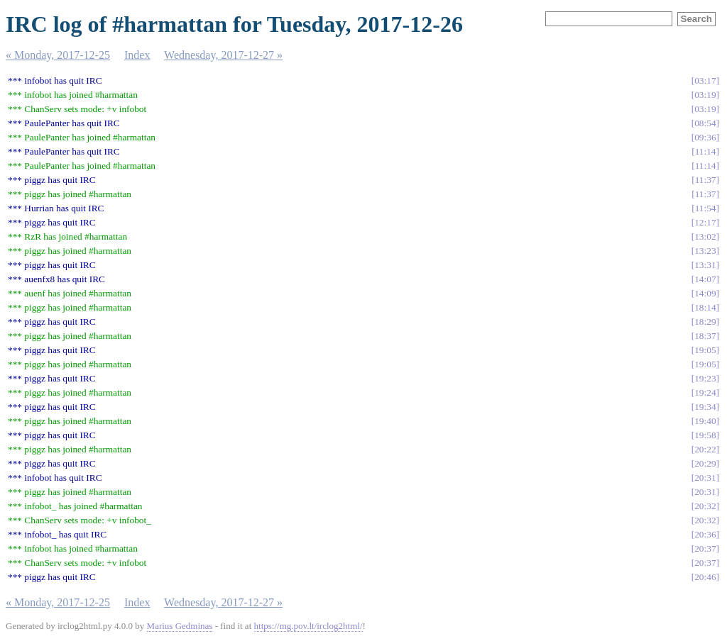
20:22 (705, 449)
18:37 (705, 335)
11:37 (705, 179)
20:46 (705, 577)
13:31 (705, 265)
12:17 (705, 222)
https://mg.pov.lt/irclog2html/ (308, 625)
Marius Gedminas (180, 625)
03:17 (705, 80)
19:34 (705, 406)
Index (137, 55)
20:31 (705, 477)
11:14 (705, 151)
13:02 (705, 236)
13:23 (705, 250)
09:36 (705, 137)
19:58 (705, 435)
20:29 (705, 463)
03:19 (705, 94)
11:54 (705, 208)
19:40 (705, 421)
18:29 (705, 321)
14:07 (705, 279)
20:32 (705, 506)
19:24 (705, 392)
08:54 (705, 123)
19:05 (705, 350)
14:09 (705, 293)
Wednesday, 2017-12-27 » (223, 55)
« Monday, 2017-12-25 (58, 55)
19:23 (705, 378)
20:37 (705, 548)
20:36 (705, 534)
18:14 (705, 307)
